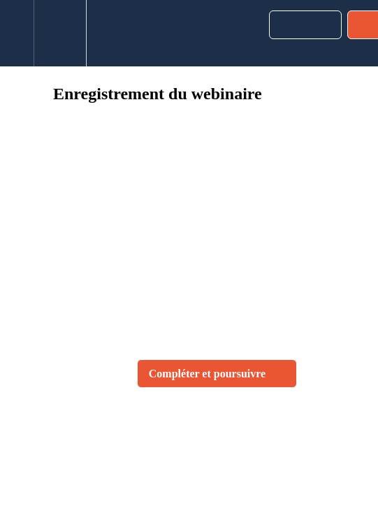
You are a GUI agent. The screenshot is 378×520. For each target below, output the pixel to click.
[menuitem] (60, 33)
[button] (17, 33)
